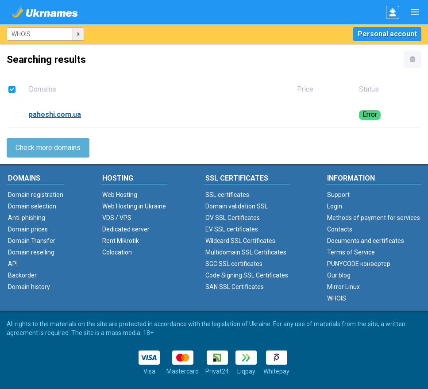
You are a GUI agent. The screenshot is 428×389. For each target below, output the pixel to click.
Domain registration (35, 194)
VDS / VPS (116, 217)
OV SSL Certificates (232, 217)
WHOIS (336, 298)
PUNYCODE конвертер (358, 263)
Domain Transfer (31, 240)
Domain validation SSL (236, 206)
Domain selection (32, 206)
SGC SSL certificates (233, 263)
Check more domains (48, 147)
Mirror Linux (343, 286)
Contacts (339, 229)
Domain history (29, 286)
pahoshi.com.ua (55, 114)
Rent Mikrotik (120, 240)
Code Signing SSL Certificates (246, 275)
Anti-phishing (26, 217)
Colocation (117, 252)
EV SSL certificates (231, 229)
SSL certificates (227, 194)
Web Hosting (119, 194)
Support (338, 194)
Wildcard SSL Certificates (240, 240)
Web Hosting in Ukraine (134, 206)
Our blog (339, 275)
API (13, 263)
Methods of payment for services (373, 217)
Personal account (387, 34)
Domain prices (28, 229)
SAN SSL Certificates (234, 286)
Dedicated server (126, 229)
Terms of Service (351, 252)
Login (334, 206)
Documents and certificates (365, 240)
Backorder (22, 275)
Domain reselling (31, 252)
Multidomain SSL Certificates (245, 252)
